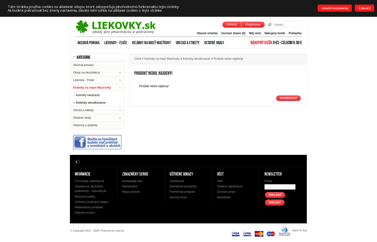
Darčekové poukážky (183, 186)
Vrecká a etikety (187, 42)
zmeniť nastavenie (335, 8)
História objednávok (229, 186)
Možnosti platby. (85, 196)
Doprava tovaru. (85, 212)
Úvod (137, 58)
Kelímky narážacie (88, 95)
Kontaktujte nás (132, 181)
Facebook (78, 161)
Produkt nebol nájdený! (228, 58)
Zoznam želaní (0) (233, 33)
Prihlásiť (231, 24)
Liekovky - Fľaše (115, 42)
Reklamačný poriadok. (89, 207)
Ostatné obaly (214, 42)
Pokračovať (288, 98)
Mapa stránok (131, 191)
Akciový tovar (178, 197)
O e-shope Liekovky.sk (89, 181)
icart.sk (119, 230)
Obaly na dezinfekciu (86, 72)
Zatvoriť (364, 8)
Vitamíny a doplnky (85, 125)
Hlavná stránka (207, 33)
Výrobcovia (177, 181)
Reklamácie (129, 186)
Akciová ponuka (88, 42)
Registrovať (253, 24)
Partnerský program (182, 191)
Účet (220, 181)
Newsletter (224, 197)
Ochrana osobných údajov (91, 202)
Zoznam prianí (226, 191)
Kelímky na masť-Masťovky (151, 42)
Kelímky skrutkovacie (91, 102)
